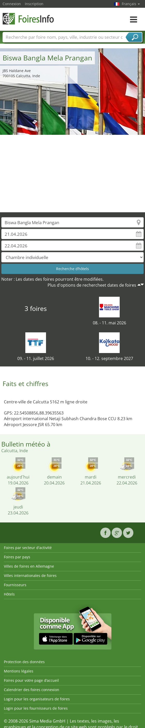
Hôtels (9, 594)
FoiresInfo (28, 19)
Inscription (34, 3)
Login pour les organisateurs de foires (37, 698)
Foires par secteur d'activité (28, 547)
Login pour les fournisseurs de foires (36, 708)
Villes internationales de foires (30, 575)
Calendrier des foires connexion (31, 689)
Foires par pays (17, 556)
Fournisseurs (15, 584)
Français (131, 3)
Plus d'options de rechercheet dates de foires (92, 285)
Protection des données (24, 661)
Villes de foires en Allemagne (29, 566)
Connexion (12, 3)
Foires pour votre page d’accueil (31, 680)
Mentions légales (18, 671)
